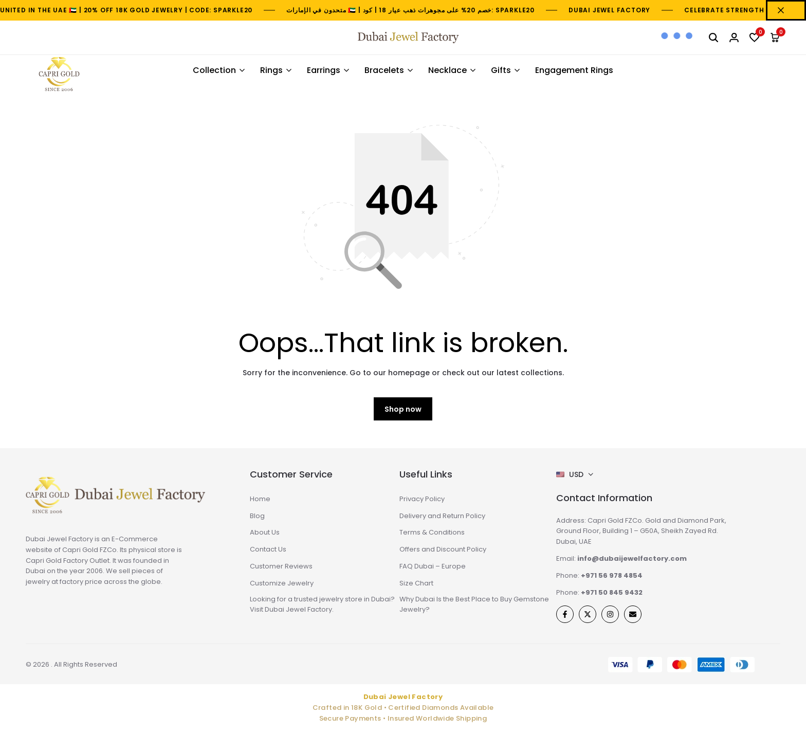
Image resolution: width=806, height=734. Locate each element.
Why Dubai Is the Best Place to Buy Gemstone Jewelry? (474, 604)
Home (260, 499)
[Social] (565, 614)
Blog (257, 516)
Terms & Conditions (432, 532)
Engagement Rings (574, 70)
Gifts (501, 70)
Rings (271, 70)
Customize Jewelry (282, 583)
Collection (214, 70)
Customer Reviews (281, 566)
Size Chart (416, 583)
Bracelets (384, 70)
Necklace (447, 70)
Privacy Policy (422, 499)
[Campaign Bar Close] (786, 10)
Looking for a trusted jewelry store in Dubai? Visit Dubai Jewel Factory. (322, 604)
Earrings (323, 70)
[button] (754, 37)
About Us (265, 532)
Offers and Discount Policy (442, 549)
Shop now (403, 409)
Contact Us (268, 549)
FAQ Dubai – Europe (432, 566)
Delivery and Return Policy (442, 516)
